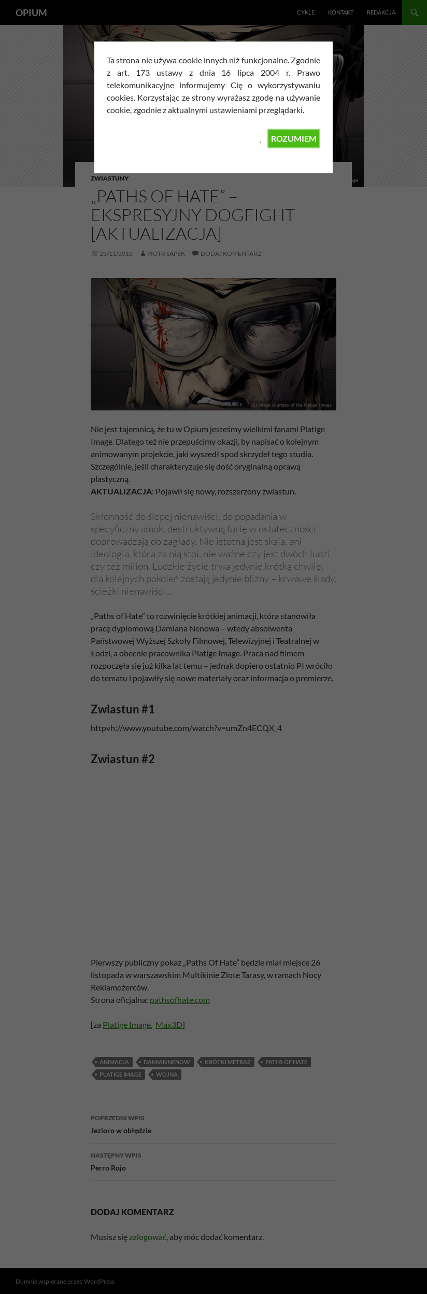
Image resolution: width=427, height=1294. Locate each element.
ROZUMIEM (294, 138)
